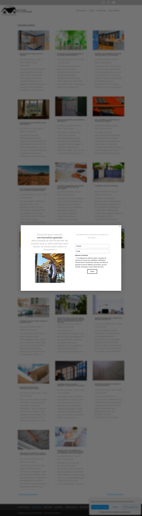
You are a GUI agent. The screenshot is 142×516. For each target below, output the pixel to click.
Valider (92, 271)
